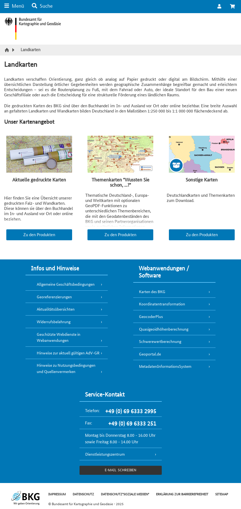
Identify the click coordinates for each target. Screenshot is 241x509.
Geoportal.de (150, 354)
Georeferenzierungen (54, 296)
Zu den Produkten (39, 234)
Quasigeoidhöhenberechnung (163, 329)
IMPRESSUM (57, 493)
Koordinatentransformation (162, 303)
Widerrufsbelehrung (53, 321)
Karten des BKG (152, 291)
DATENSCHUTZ (83, 493)
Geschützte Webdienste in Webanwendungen (58, 337)
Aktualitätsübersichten (56, 309)
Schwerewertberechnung (160, 341)
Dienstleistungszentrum (105, 454)
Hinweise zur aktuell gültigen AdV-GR (68, 352)
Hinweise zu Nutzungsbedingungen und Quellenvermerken (66, 368)
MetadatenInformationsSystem (165, 366)
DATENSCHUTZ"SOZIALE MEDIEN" (125, 493)
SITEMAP (221, 493)
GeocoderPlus (151, 316)
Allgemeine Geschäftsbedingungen (66, 284)
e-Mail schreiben (120, 469)
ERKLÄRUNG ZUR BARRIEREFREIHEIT (182, 493)
